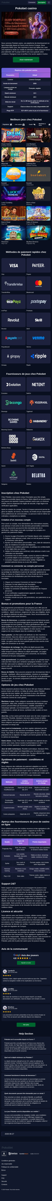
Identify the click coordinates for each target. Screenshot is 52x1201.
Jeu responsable (6, 1164)
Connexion (31, 2)
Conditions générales (8, 1160)
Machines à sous (44, 124)
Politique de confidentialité (9, 1167)
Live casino (20, 124)
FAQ (2, 1178)
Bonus (3, 1170)
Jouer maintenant (26, 60)
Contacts (4, 1184)
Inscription (41, 2)
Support (4, 1175)
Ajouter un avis (26, 963)
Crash (32, 124)
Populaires (7, 124)
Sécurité (4, 1181)
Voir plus (26, 1024)
